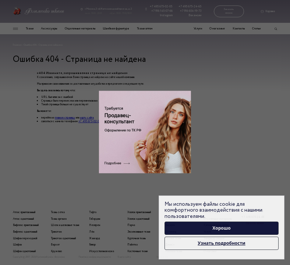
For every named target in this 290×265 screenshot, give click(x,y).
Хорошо (221, 228)
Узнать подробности (221, 243)
